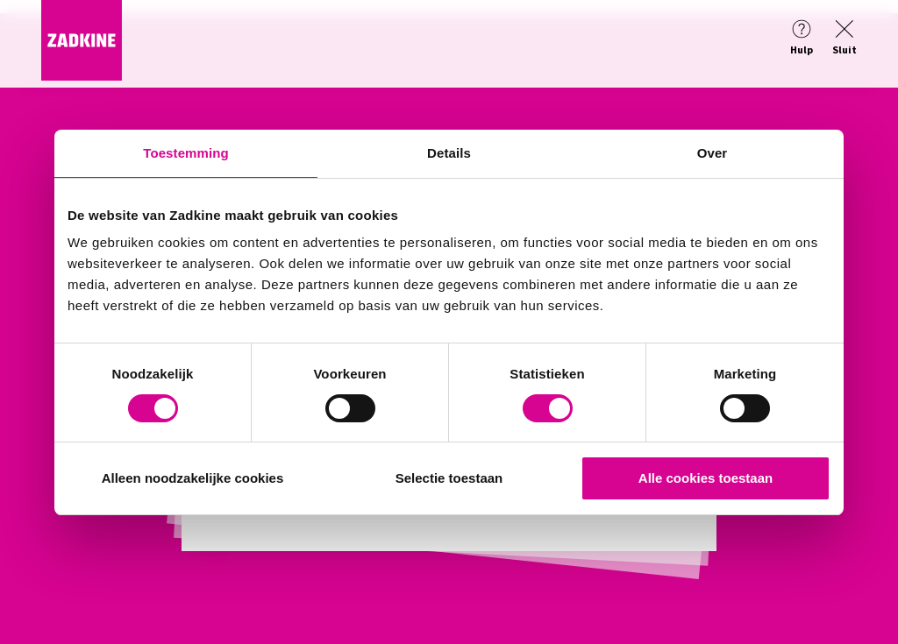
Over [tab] (712, 152)
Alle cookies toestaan (705, 478)
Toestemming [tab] (186, 152)
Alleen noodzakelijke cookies (193, 478)
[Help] (801, 39)
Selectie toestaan (449, 478)
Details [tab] (449, 152)
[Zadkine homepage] (81, 75)
